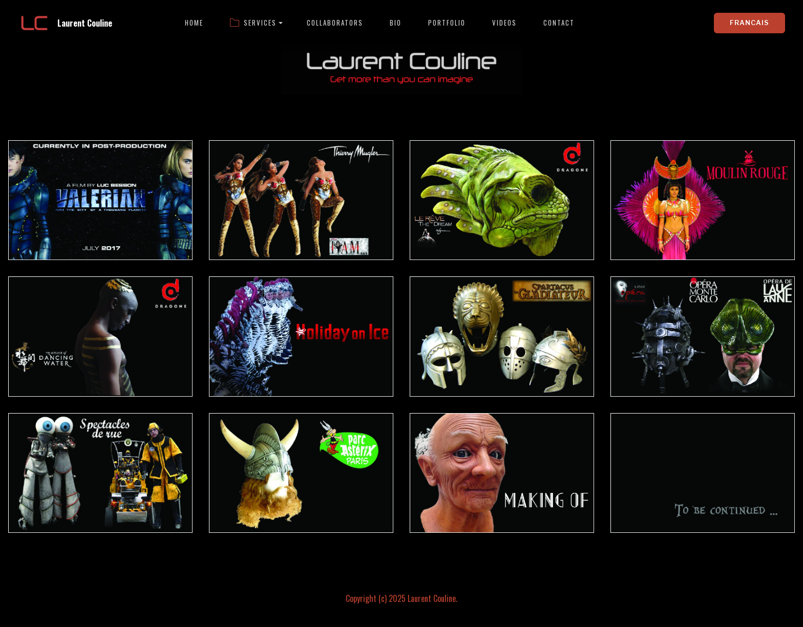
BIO (396, 23)
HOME (194, 23)
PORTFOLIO (447, 23)
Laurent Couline (84, 23)
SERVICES (253, 23)
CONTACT (559, 23)
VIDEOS (504, 23)
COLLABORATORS (335, 23)
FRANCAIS (749, 22)
